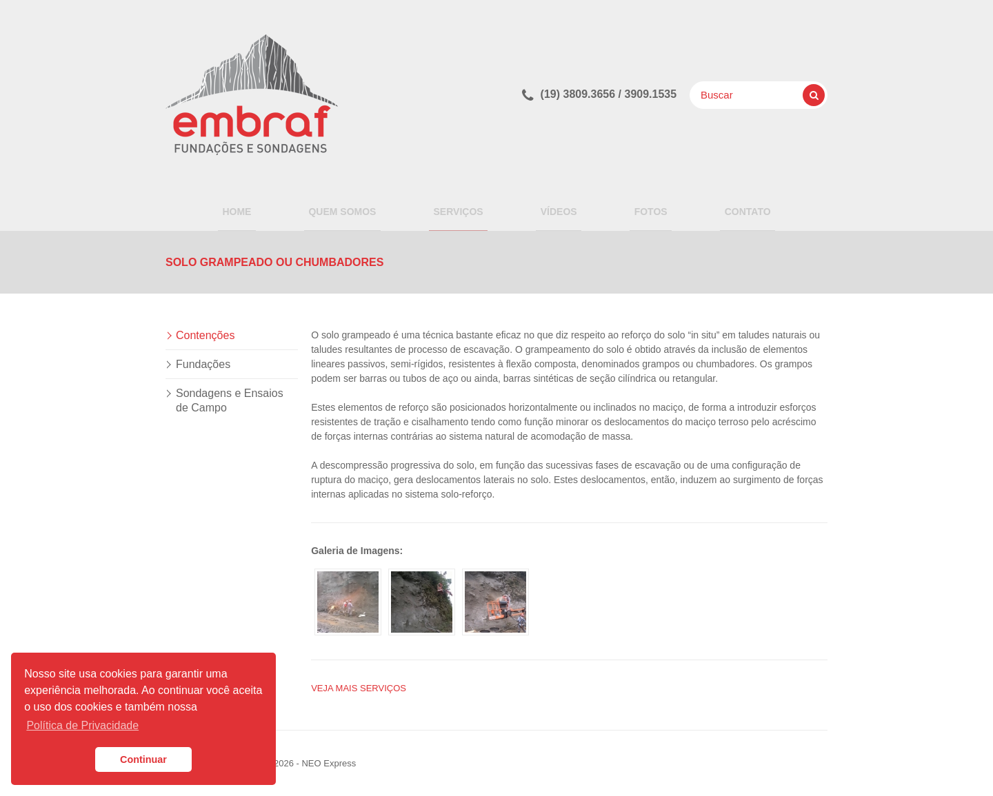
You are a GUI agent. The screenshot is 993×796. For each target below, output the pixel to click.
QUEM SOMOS (356, 207)
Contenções (205, 335)
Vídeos (554, 207)
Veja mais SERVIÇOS (358, 688)
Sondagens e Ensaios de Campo (229, 400)
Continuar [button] (143, 759)
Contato (725, 207)
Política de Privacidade (82, 725)
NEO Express (328, 763)
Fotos (637, 207)
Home (259, 207)
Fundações (203, 364)
